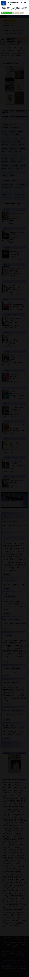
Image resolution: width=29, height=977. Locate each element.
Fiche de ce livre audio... (9, 223)
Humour (22, 158)
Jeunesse (4, 162)
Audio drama (14, 134)
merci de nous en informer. (18, 941)
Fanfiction (18, 151)
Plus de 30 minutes (7, 187)
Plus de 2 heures (6, 191)
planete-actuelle (9, 476)
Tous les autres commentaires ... (11, 745)
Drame (13, 145)
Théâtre (4, 175)
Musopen (18, 961)
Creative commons (10, 957)
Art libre (20, 953)
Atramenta (5, 955)
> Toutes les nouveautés (14, 776)
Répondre (6, 529)
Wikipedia (10, 962)
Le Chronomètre (16, 668)
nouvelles (7, 228)
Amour (4, 131)
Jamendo (23, 959)
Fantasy (14, 155)
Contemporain (15, 128)
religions (6, 282)
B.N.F (3, 957)
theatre (6, 438)
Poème (23, 165)
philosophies (8, 403)
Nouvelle (4, 165)
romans (6, 209)
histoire (6, 457)
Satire (11, 172)
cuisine (6, 332)
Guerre (22, 155)
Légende (12, 162)
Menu (2, 16)
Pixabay (23, 962)
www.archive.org (14, 966)
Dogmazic (19, 957)
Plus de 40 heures (19, 198)
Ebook (24, 957)
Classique (5, 128)
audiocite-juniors (9, 314)
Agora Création (17, 970)
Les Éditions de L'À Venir (8, 961)
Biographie (5, 138)
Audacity (11, 955)
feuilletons (7, 351)
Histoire (4, 158)
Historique (13, 158)
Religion (19, 168)
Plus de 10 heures (6, 194)
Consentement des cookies (9, 951)
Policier (11, 168)
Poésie (4, 168)
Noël (19, 162)
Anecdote (12, 131)
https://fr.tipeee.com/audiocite (13, 33)
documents (7, 421)
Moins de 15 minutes (7, 184)
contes (5, 371)
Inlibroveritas (16, 959)
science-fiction (9, 388)
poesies (6, 247)
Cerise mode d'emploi (9, 596)
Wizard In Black (11, 580)
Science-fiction (20, 172)
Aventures (5, 134)
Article (20, 131)
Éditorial (21, 145)
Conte (21, 138)
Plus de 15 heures (19, 194)
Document (5, 145)
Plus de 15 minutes (21, 184)
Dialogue (17, 141)
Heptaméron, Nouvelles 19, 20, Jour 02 (13, 727)
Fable (10, 151)
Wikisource (17, 962)
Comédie (14, 138)
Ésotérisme (22, 148)
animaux (6, 299)
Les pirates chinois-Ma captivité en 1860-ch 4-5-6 (14, 537)
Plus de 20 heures (6, 198)
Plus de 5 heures (19, 191)
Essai (3, 151)
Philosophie (14, 165)
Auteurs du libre (19, 955)
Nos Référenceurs (7, 964)
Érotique (12, 148)
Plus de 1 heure (20, 187)
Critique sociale (6, 141)
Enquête (4, 148)
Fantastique (5, 155)
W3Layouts (5, 970)
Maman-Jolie (15, 682)
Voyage (12, 175)
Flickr (4, 959)
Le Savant (14, 521)
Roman (4, 172)
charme (6, 264)
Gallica (8, 959)
